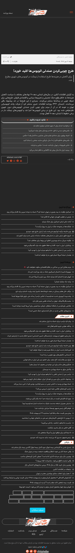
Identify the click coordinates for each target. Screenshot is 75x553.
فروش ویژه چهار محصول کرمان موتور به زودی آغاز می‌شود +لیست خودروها (45, 486)
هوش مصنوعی (68, 497)
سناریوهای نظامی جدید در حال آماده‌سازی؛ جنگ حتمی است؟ (49, 310)
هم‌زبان (43, 530)
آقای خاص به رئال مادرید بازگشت (59, 427)
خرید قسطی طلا (48, 497)
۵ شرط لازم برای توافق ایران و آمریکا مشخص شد (54, 432)
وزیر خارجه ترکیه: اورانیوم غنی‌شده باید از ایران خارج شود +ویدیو (48, 231)
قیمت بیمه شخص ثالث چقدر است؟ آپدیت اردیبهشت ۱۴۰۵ (50, 482)
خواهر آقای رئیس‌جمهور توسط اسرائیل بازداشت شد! (53, 408)
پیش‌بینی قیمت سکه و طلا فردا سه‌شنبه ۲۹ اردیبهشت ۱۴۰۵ (50, 413)
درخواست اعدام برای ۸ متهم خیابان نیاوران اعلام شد (51, 125)
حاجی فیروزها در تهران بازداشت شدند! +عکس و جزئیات (50, 145)
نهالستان (27, 497)
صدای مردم (33, 530)
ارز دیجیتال (48, 501)
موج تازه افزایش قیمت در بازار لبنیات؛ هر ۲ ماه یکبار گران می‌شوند (48, 398)
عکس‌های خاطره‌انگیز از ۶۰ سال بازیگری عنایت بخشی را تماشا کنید (46, 140)
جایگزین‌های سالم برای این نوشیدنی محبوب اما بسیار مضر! (50, 364)
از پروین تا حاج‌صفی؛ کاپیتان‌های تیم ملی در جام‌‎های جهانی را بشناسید (46, 418)
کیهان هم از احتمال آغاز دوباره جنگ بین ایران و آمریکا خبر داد (50, 276)
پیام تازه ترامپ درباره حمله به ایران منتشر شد (55, 321)
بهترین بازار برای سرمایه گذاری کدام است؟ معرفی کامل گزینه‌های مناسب (45, 456)
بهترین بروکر (58, 501)
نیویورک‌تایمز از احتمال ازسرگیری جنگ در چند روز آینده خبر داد (49, 271)
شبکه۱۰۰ (64, 530)
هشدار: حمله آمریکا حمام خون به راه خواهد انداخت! (53, 255)
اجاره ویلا (58, 497)
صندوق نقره (27, 492)
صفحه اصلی (68, 57)
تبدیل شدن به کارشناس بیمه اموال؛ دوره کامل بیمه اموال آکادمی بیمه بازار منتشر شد (41, 447)
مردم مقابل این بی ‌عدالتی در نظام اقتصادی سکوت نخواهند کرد (49, 267)
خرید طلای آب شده (16, 497)
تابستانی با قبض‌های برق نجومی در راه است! (55, 354)
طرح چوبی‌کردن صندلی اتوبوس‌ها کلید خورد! (43, 70)
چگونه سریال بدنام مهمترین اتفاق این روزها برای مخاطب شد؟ (49, 240)
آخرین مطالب (64, 316)
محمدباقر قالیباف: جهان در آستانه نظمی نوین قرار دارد (52, 301)
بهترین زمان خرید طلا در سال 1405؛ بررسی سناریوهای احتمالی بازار (48, 465)
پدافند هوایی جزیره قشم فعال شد (59, 326)
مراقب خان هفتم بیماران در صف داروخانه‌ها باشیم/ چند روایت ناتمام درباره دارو (43, 291)
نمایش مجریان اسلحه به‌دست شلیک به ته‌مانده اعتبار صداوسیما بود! (46, 403)
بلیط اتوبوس (13, 501)
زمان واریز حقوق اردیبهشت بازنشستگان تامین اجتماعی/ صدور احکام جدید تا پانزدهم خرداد (39, 335)
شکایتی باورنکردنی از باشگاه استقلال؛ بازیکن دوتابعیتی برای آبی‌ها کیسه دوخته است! (41, 305)
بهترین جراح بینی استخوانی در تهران (31, 501)
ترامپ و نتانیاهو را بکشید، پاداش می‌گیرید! (56, 422)
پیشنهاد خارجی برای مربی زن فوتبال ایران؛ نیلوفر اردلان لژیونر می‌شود (47, 379)
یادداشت (21, 530)
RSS (33, 534)
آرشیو (41, 534)
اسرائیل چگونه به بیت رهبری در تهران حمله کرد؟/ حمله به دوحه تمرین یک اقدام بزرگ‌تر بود (39, 212)
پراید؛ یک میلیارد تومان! (62, 281)
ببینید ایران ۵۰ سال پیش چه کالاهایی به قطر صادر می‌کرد (49, 150)
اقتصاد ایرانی (68, 501)
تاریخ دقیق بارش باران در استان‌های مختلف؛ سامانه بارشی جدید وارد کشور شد (43, 235)
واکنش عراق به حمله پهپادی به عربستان (57, 369)
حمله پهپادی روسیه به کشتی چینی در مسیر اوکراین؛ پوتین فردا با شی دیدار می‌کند (42, 384)
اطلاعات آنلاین (37, 12)
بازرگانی (66, 442)
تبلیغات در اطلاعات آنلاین (62, 469)
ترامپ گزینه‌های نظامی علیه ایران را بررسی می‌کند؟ (53, 388)
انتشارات (11, 530)
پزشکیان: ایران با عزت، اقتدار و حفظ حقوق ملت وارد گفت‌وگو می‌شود (47, 245)
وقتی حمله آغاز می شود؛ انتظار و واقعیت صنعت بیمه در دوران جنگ (48, 451)
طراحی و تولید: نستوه (37, 547)
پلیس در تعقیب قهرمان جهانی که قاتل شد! (56, 216)
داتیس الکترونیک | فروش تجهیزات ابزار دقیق (59, 492)
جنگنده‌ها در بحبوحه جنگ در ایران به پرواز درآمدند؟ (53, 226)
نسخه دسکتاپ (37, 510)
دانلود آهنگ (36, 497)
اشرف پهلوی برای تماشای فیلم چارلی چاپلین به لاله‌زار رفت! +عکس (46, 135)
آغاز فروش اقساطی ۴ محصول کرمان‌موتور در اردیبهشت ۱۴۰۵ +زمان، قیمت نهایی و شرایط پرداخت (37, 477)
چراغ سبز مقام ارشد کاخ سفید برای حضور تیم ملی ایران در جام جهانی (47, 359)
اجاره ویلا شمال (38, 492)
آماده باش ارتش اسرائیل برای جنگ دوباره (56, 221)
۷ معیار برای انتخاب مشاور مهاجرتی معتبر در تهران (53, 473)
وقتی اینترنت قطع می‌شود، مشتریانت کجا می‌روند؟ (53, 460)
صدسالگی (60, 57)
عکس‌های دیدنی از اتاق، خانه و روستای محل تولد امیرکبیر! (49, 130)
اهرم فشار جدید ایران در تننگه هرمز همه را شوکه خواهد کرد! (50, 350)
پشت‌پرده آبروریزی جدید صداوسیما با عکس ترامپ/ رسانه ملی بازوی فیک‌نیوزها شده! (41, 296)
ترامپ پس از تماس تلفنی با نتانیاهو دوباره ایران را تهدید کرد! (49, 250)
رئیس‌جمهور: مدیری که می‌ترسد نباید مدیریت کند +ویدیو (50, 437)
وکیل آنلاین (17, 492)
